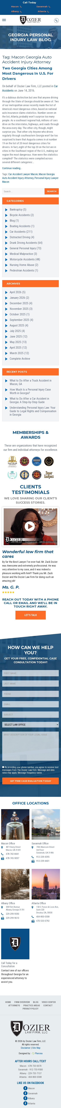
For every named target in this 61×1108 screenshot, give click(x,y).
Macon (17, 7)
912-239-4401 (43, 861)
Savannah (44, 7)
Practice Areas (31, 1005)
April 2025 (15, 347)
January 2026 (17, 297)
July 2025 (15, 331)
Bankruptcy (16, 209)
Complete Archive (20, 358)
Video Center (49, 1002)
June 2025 (16, 336)
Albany (17, 12)
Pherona (38, 1053)
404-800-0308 (43, 916)
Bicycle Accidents (20, 215)
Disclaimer (25, 1047)
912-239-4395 (43, 856)
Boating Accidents (20, 226)
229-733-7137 (34, 1073)
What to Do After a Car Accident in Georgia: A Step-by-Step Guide (29, 400)
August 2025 (17, 325)
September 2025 (19, 320)
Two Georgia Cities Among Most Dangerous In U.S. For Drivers (27, 73)
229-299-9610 (12, 918)
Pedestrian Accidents (22, 270)
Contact (48, 1005)
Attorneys (14, 1005)
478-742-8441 (12, 854)
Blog (12, 220)
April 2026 (15, 292)
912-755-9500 (36, 1069)
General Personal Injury (23, 248)
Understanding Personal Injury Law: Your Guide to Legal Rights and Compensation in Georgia (33, 411)
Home (8, 1002)
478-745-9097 (12, 858)
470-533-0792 (43, 920)
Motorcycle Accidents (22, 259)
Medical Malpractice (21, 254)
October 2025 (18, 314)
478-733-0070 (34, 1065)
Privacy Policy (30, 1008)
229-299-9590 (12, 913)
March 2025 (17, 353)
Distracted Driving (20, 237)
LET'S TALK (30, 615)
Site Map (36, 1047)
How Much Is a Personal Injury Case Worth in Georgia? (30, 391)
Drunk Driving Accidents (23, 242)
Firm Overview (22, 1002)
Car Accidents (18, 231)
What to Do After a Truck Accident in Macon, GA (30, 382)
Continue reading (11, 168)
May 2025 (15, 342)
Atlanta (44, 12)
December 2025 (19, 303)
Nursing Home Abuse (22, 265)
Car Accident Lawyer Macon (23, 174)
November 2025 (19, 309)
